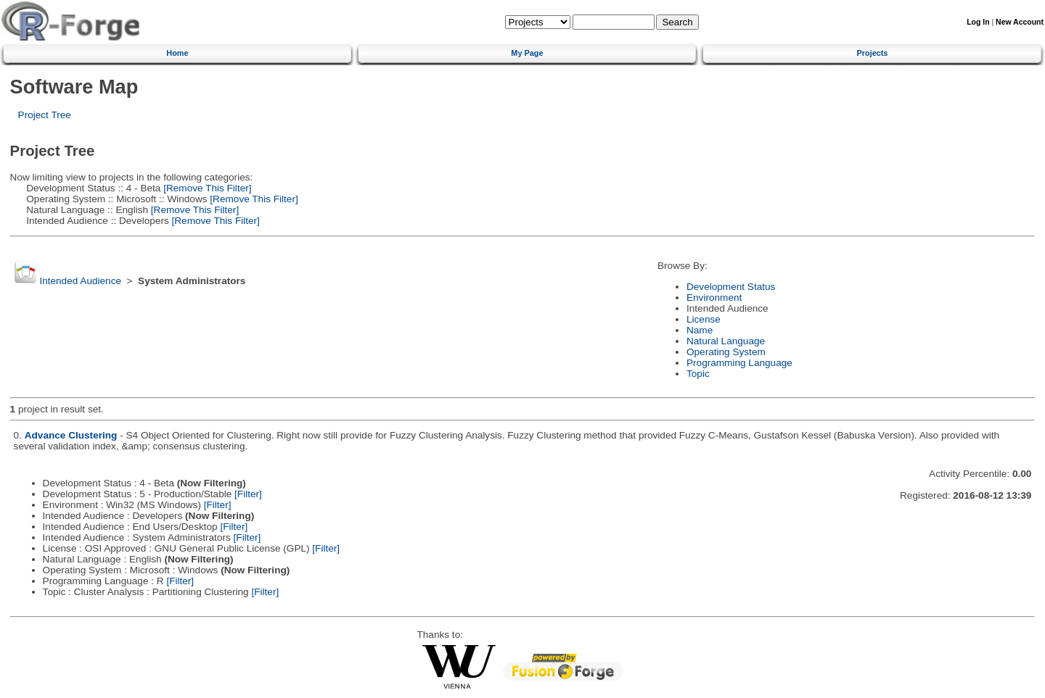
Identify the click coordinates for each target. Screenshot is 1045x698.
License (704, 319)
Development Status (731, 286)
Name (700, 330)
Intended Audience (80, 280)
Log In (978, 22)
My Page (527, 53)
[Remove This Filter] (205, 188)
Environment (714, 297)
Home (177, 53)
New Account (1020, 22)
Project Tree (44, 114)
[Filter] (248, 494)
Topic (698, 373)
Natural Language (726, 341)
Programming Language (739, 362)
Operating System (726, 351)
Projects (872, 53)
